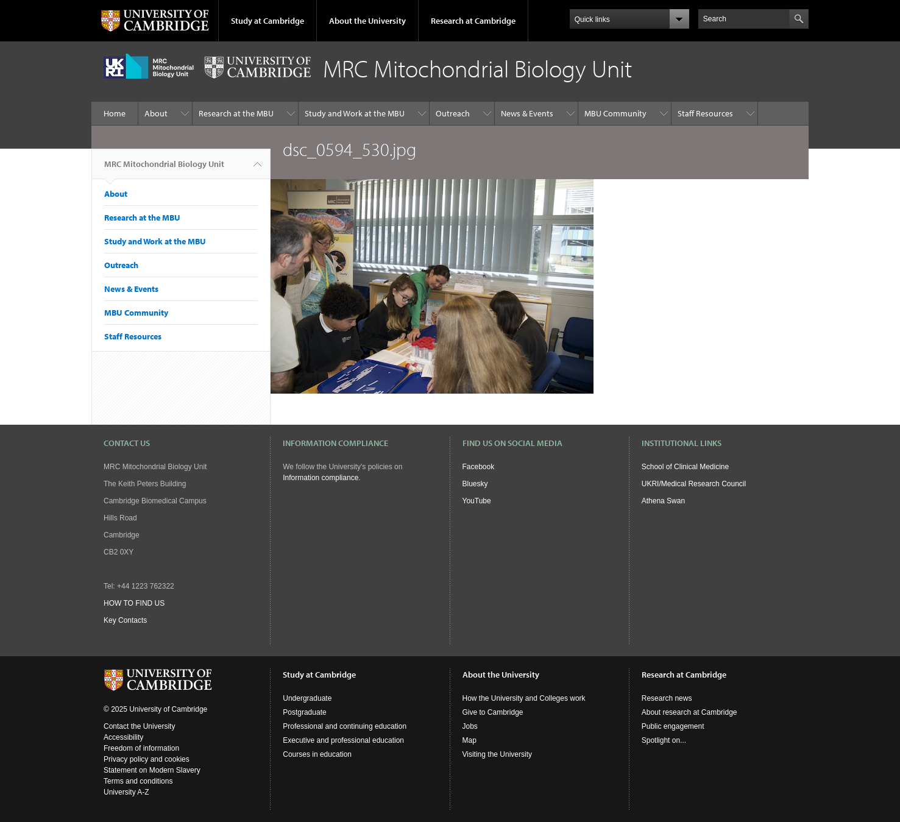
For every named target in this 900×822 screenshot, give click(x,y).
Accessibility (123, 737)
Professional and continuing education (344, 726)
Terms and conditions (138, 781)
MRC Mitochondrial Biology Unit (164, 168)
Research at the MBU (236, 113)
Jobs (470, 726)
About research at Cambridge (689, 712)
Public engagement (673, 726)
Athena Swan (663, 501)
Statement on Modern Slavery (152, 770)
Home (115, 113)
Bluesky (475, 484)
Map (469, 740)
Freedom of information (141, 748)
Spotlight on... (664, 740)
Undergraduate (307, 698)
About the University (367, 20)
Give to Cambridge (492, 712)
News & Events (527, 113)
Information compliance (320, 477)
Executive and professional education (343, 740)
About (156, 113)
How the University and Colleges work (524, 698)
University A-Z (126, 792)
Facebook (478, 466)
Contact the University (139, 726)
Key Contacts (125, 620)
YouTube (476, 501)
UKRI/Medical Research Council (694, 484)
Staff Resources (705, 113)
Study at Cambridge (267, 20)
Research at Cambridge (473, 20)
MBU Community (615, 113)
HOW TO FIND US (134, 603)
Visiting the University (497, 754)
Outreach (453, 113)
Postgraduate (304, 712)
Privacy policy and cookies (147, 759)
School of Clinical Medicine (685, 466)
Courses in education (317, 754)
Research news (667, 698)
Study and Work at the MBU (355, 113)
